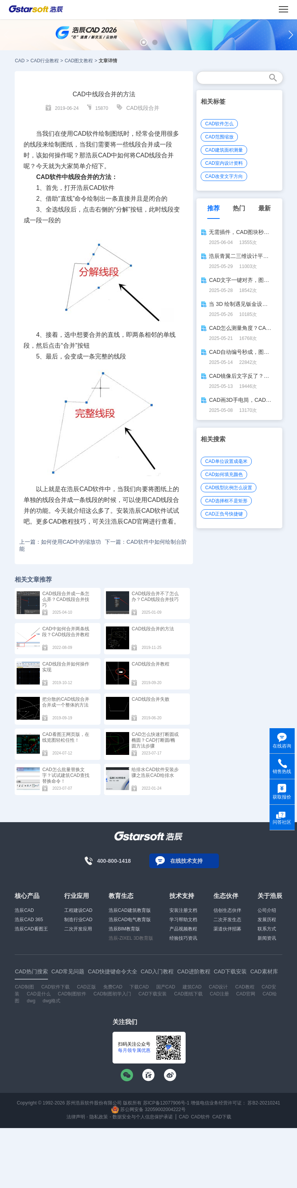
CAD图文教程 (79, 60)
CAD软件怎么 (219, 123)
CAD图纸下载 (188, 994)
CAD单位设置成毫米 (226, 461)
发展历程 (267, 919)
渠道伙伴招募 (227, 929)
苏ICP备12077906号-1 (166, 1103)
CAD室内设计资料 (223, 163)
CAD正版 (86, 987)
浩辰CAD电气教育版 (130, 919)
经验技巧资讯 (183, 938)
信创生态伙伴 (227, 910)
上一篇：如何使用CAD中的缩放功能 (60, 545)
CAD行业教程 (45, 60)
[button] (144, 42)
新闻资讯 (267, 938)
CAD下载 (221, 1117)
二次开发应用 (78, 929)
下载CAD (139, 987)
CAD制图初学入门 (112, 994)
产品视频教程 (183, 929)
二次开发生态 (227, 919)
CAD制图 (24, 987)
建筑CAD (192, 987)
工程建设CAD (78, 910)
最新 (264, 208)
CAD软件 (101, 187)
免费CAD (112, 987)
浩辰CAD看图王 (31, 929)
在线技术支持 (186, 861)
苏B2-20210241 (264, 1103)
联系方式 (267, 929)
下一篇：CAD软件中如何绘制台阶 (146, 542)
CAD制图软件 (72, 994)
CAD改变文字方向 (223, 176)
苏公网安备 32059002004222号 (148, 1109)
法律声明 (76, 1117)
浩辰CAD (24, 910)
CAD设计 (218, 987)
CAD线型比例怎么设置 (228, 487)
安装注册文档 (183, 910)
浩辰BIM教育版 (124, 929)
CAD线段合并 (142, 108)
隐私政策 (98, 1117)
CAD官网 (245, 994)
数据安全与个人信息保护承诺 (143, 1117)
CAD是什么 (38, 994)
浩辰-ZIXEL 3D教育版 (131, 938)
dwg (31, 1001)
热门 (239, 208)
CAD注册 (219, 994)
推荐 (213, 208)
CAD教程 (244, 987)
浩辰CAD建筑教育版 (130, 910)
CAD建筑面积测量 (223, 150)
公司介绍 (267, 910)
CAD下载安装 (152, 994)
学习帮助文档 (183, 919)
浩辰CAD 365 (29, 919)
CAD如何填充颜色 (223, 474)
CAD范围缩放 (219, 137)
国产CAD (165, 987)
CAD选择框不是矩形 (226, 501)
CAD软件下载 (55, 987)
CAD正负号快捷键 (223, 514)
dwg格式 (51, 1001)
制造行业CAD (78, 919)
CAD (19, 60)
